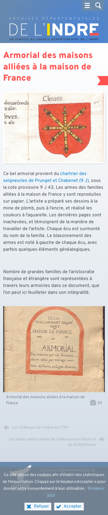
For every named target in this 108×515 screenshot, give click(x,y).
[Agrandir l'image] (54, 127)
